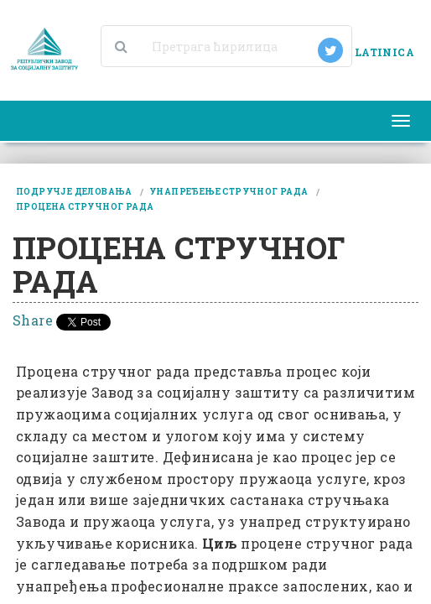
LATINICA (384, 52)
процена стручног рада (84, 206)
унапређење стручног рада (229, 191)
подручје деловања (74, 191)
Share (33, 320)
